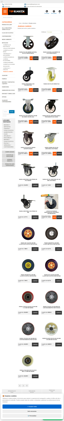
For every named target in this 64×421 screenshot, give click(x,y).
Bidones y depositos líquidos (7, 126)
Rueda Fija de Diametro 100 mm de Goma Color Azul (28, 116)
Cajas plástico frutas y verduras (9, 143)
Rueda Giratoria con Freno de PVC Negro (28, 180)
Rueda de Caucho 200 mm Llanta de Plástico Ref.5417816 (28, 243)
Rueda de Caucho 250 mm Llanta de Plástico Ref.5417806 (51, 275)
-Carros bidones (8, 62)
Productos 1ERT (7, 24)
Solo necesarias (32, 411)
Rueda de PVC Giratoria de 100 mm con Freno (51, 180)
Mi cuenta (53, 12)
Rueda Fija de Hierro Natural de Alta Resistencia (28, 53)
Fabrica (4, 78)
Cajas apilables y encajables (7, 135)
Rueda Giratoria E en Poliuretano (28, 84)
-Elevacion (6, 66)
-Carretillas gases (9, 64)
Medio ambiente (7, 39)
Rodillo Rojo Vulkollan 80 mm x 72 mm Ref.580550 (28, 307)
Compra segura (9, 152)
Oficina (4, 97)
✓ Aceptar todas (32, 406)
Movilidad (5, 42)
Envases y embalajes (8, 93)
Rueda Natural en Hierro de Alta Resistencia (51, 53)
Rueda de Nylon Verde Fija (52, 84)
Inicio (20, 23)
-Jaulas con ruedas (9, 48)
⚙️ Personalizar (32, 415)
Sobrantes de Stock (8, 90)
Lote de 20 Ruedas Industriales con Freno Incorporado (51, 212)
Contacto (46, 12)
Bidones (6, 139)
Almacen (4, 75)
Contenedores (6, 36)
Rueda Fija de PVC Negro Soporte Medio (28, 148)
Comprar (35, 58)
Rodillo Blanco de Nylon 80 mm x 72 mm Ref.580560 (28, 371)
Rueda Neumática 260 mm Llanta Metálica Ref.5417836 (51, 243)
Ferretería (5, 87)
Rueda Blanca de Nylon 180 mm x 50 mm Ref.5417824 (51, 339)
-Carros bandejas (8, 57)
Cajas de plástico (7, 32)
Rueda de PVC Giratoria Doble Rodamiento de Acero (51, 116)
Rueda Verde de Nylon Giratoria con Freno (51, 148)
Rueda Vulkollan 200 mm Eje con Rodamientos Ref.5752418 (51, 307)
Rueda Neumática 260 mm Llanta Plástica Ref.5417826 (28, 275)
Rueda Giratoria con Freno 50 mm (28, 212)
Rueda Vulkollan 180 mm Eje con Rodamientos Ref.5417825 (28, 339)
